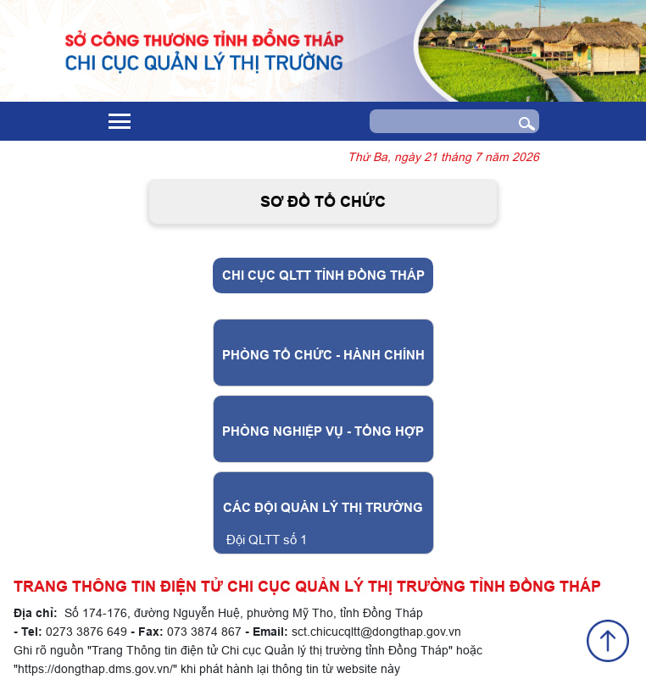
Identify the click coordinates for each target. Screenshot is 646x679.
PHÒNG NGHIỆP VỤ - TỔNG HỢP (323, 431)
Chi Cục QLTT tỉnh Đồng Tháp (323, 275)
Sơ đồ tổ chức (323, 201)
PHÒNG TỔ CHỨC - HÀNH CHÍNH (323, 355)
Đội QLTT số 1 (266, 539)
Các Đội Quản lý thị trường (323, 507)
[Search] (437, 121)
